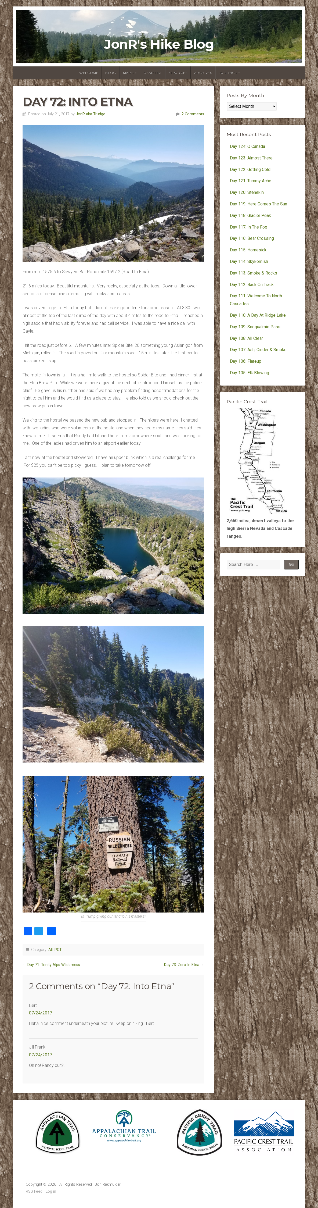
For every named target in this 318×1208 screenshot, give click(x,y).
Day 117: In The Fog (248, 227)
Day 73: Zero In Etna (181, 965)
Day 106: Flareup (245, 361)
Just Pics (227, 73)
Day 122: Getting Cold (250, 169)
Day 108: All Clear (246, 338)
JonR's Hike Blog (159, 44)
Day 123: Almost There (252, 158)
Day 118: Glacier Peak (250, 215)
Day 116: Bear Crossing (252, 238)
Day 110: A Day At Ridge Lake (258, 315)
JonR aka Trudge (90, 114)
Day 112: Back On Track (252, 284)
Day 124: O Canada (247, 146)
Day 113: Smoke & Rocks (253, 273)
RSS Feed (34, 1191)
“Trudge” (178, 73)
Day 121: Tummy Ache (250, 180)
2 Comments (193, 114)
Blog (110, 73)
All (50, 949)
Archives (203, 73)
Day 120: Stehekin (247, 192)
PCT (58, 949)
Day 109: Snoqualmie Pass (255, 326)
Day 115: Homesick (248, 249)
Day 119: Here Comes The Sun (258, 203)
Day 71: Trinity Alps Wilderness (53, 965)
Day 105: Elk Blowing (249, 372)
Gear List (152, 73)
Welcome (88, 73)
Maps (128, 73)
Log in (51, 1191)
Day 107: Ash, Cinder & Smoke (258, 349)
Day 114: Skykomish (249, 261)
